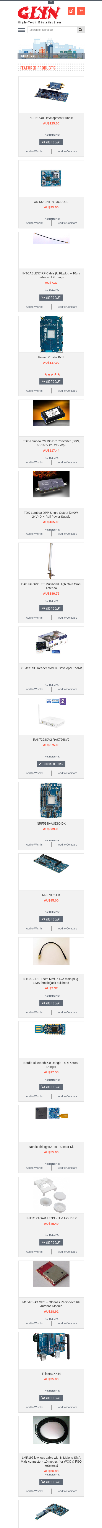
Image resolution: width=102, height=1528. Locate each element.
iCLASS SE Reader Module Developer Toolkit (51, 668)
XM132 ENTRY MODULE (51, 202)
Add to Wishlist (34, 151)
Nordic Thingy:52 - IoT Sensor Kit (51, 1147)
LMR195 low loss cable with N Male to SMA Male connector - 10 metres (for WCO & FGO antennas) (51, 1461)
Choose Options (53, 764)
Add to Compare (67, 151)
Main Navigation (21, 30)
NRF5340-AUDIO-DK (51, 823)
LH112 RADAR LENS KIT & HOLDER (51, 1218)
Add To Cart (53, 142)
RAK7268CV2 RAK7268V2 (51, 739)
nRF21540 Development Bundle (51, 118)
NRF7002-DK (51, 895)
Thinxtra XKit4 (51, 1373)
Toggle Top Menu (51, 2)
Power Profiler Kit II (51, 357)
